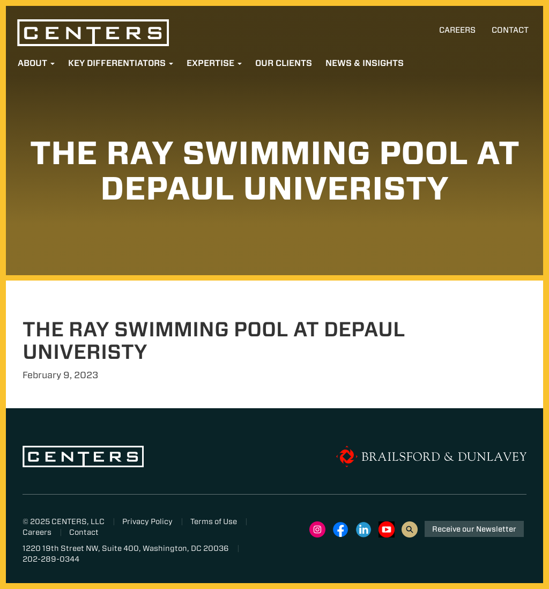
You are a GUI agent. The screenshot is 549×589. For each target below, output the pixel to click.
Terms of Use (213, 521)
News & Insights (364, 63)
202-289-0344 (51, 559)
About (36, 63)
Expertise (214, 63)
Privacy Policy (147, 521)
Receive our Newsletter (474, 529)
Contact (510, 30)
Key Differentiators (120, 63)
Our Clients (283, 63)
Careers (457, 30)
